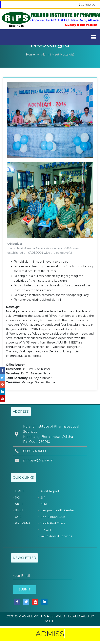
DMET (19, 491)
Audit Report (49, 491)
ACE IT (50, 621)
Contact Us (87, 4)
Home (30, 54)
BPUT (19, 510)
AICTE (19, 504)
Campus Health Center (57, 510)
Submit (24, 589)
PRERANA (22, 523)
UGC (18, 517)
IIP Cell (45, 530)
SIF (42, 497)
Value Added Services (56, 536)
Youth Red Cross (52, 523)
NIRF (44, 504)
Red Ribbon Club (52, 517)
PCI (17, 497)
